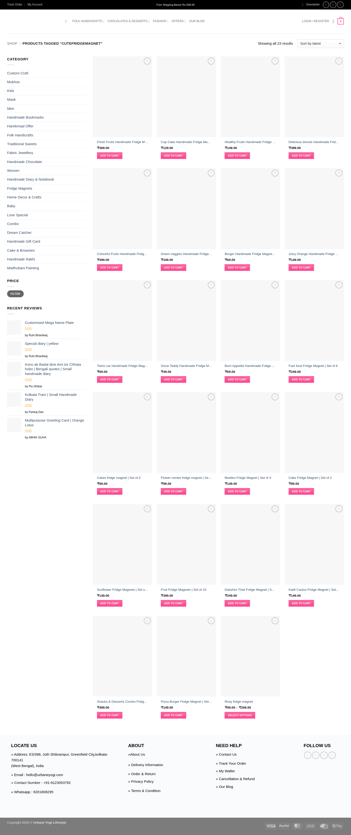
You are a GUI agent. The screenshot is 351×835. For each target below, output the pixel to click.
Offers (179, 21)
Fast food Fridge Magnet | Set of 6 (313, 366)
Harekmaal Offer (20, 126)
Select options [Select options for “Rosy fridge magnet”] (240, 715)
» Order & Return (142, 774)
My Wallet (227, 771)
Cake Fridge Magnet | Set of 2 (310, 478)
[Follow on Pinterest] (332, 755)
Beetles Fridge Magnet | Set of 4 (248, 478)
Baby (11, 206)
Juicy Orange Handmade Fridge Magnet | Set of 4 (314, 254)
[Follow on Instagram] (333, 4)
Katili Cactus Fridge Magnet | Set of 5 (314, 589)
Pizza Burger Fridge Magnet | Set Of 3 (186, 701)
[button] (311, 4)
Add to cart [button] (109, 155)
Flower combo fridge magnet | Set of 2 (186, 478)
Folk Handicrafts (88, 21)
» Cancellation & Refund (235, 779)
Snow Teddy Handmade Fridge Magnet (186, 366)
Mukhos (13, 82)
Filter (15, 293)
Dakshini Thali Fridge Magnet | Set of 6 (250, 589)
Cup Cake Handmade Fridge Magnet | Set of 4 (186, 142)
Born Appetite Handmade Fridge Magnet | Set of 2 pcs (250, 366)
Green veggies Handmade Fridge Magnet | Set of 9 (186, 254)
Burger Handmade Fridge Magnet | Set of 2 (250, 254)
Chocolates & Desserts (129, 21)
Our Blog (197, 21)
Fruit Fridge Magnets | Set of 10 (183, 589)
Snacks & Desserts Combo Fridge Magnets (122, 701)
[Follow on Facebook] (326, 4)
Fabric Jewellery (20, 153)
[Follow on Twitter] (340, 4)
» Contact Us (226, 754)
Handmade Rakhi (21, 259)
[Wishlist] (333, 21)
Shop (12, 43)
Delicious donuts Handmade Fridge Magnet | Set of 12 (314, 142)
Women (13, 170)
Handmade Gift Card (23, 241)
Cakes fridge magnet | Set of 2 (119, 478)
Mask (11, 99)
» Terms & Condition (144, 791)
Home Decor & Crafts (24, 197)
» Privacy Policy (140, 781)
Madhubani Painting (23, 268)
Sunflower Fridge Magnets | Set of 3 (122, 589)
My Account (35, 4)
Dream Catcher (19, 232)
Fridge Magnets (19, 188)
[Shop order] (320, 43)
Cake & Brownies (21, 250)
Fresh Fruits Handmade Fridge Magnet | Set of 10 (122, 142)
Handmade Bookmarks (25, 117)
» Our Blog (224, 787)
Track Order (14, 4)
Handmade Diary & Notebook (30, 179)
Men (10, 108)
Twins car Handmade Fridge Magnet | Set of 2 (122, 366)
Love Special (17, 215)
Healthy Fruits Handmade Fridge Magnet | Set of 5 (250, 142)
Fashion (160, 21)
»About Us (136, 754)
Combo (13, 224)
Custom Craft (17, 73)
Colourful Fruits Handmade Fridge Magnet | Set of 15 (122, 254)
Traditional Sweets (22, 144)
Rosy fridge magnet (239, 701)
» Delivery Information (145, 765)
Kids (10, 91)
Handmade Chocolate (24, 162)
